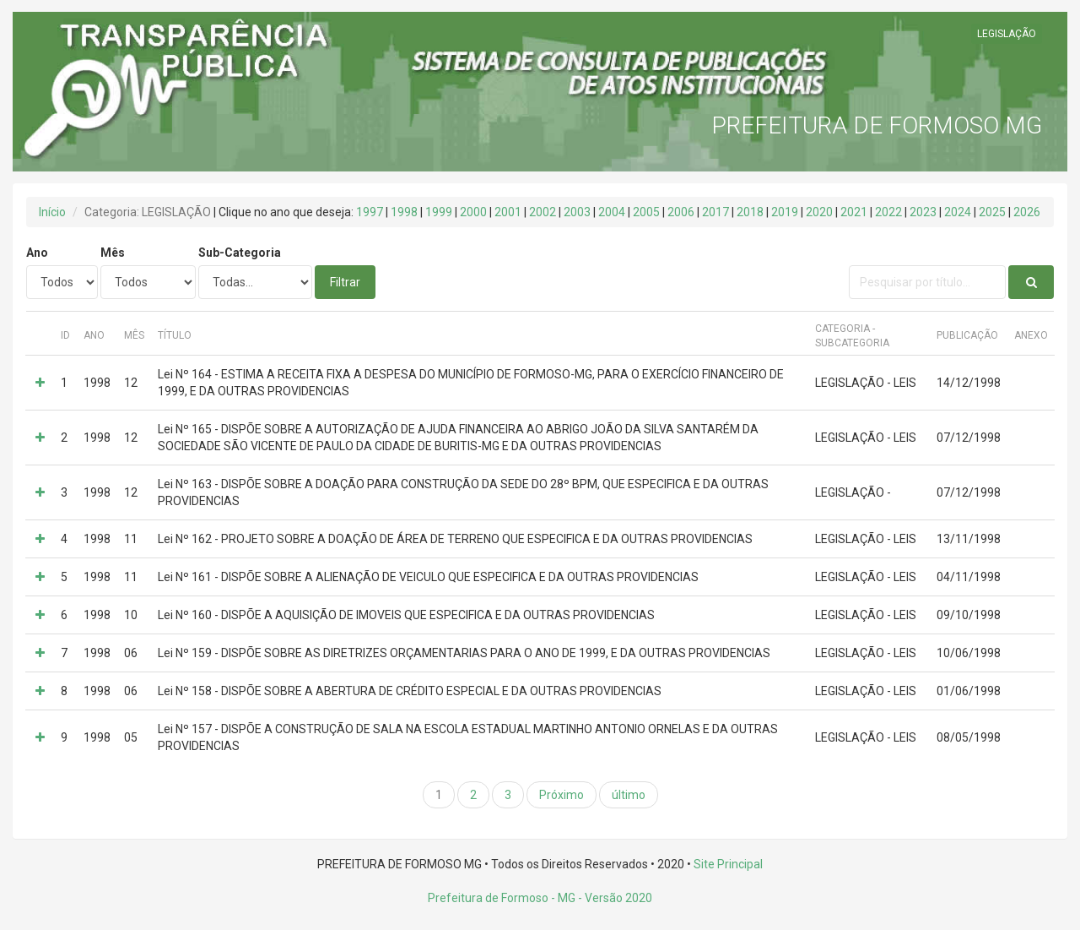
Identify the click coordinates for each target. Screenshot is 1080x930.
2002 (542, 212)
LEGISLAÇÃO (1006, 34)
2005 (646, 212)
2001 (507, 212)
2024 (957, 212)
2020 (819, 212)
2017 (715, 212)
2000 (473, 212)
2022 (888, 212)
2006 (680, 212)
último (628, 795)
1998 (404, 212)
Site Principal (728, 864)
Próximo (561, 795)
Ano (37, 252)
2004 (611, 212)
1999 (438, 212)
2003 (577, 212)
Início (52, 212)
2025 (992, 212)
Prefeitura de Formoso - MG (501, 898)
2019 (784, 212)
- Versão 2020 (613, 898)
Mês (112, 252)
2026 (1026, 212)
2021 (853, 212)
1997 (369, 212)
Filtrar (345, 282)
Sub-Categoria (239, 252)
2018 (750, 212)
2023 (923, 212)
